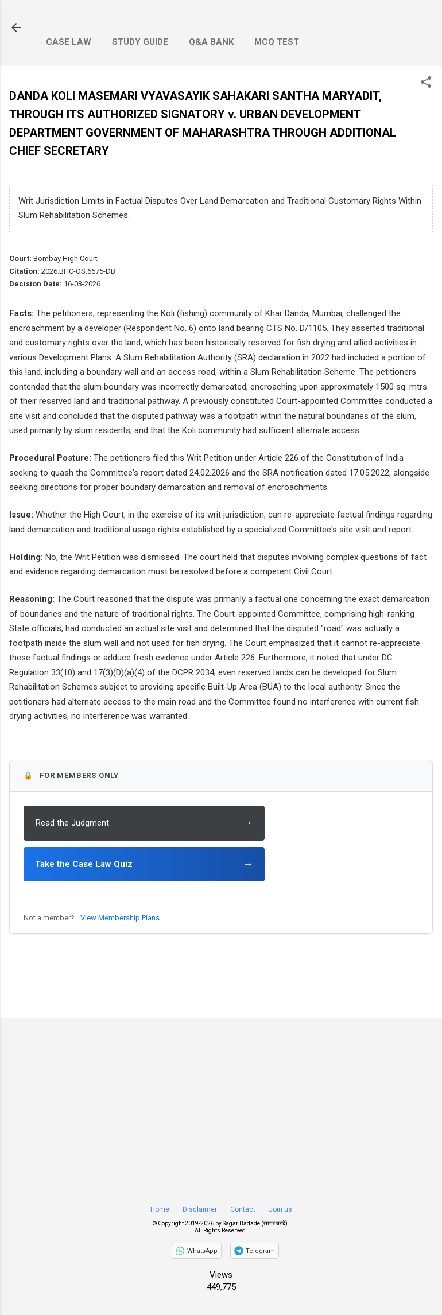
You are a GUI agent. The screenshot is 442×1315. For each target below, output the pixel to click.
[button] (426, 83)
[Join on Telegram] (254, 1251)
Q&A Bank (211, 42)
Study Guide (140, 42)
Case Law (68, 42)
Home (159, 1209)
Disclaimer (200, 1209)
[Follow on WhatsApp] (197, 1251)
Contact (242, 1209)
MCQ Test (276, 42)
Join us (280, 1209)
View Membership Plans (120, 917)
